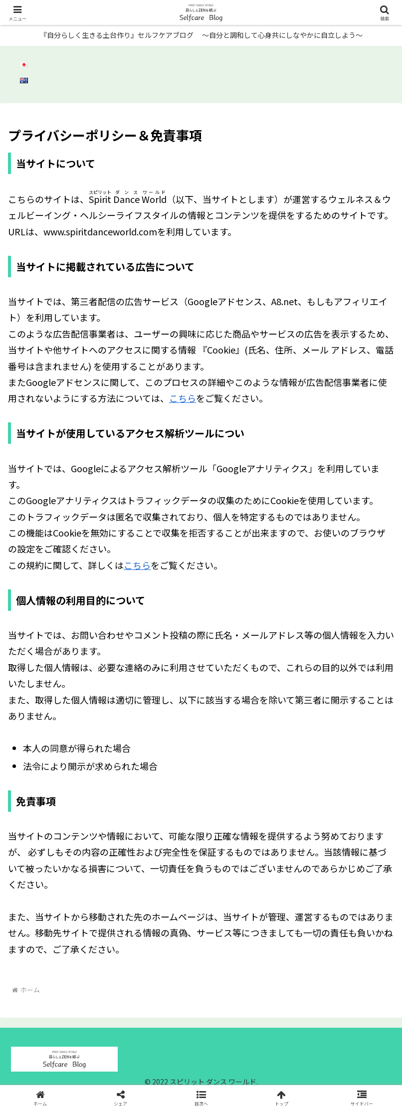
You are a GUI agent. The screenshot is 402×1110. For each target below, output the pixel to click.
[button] (201, 1097)
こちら (182, 397)
